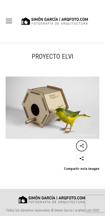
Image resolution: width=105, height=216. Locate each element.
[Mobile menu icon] (9, 21)
